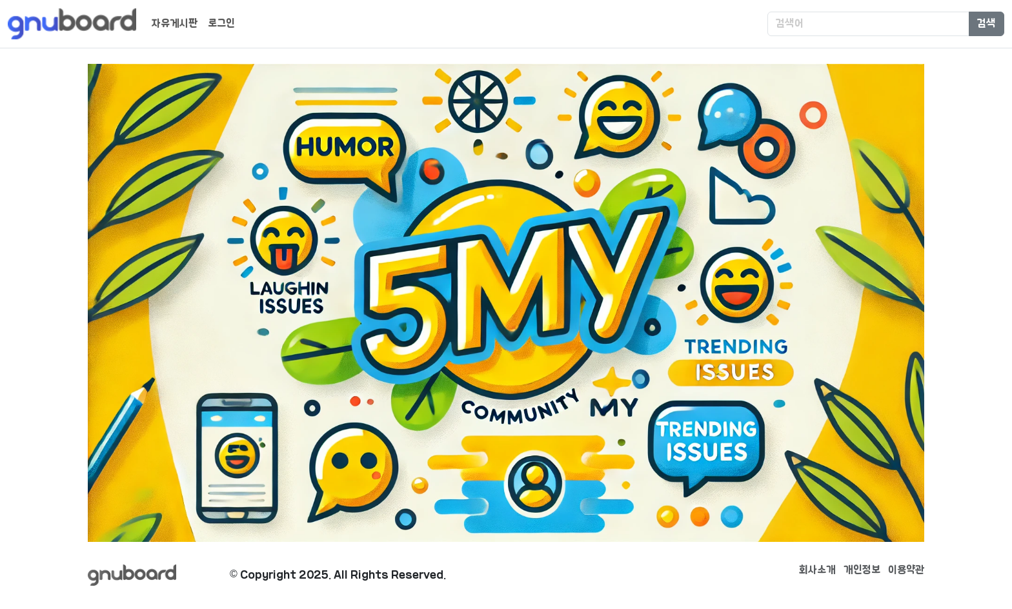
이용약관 (906, 570)
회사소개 (817, 570)
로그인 (221, 23)
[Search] (868, 24)
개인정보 (862, 570)
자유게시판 (174, 23)
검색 (986, 23)
